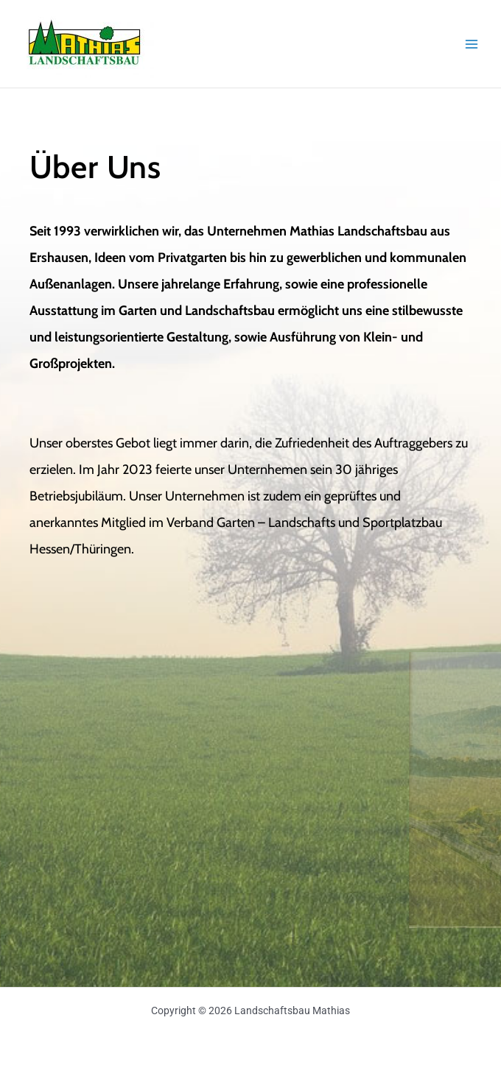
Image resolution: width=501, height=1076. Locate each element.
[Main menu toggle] (472, 44)
